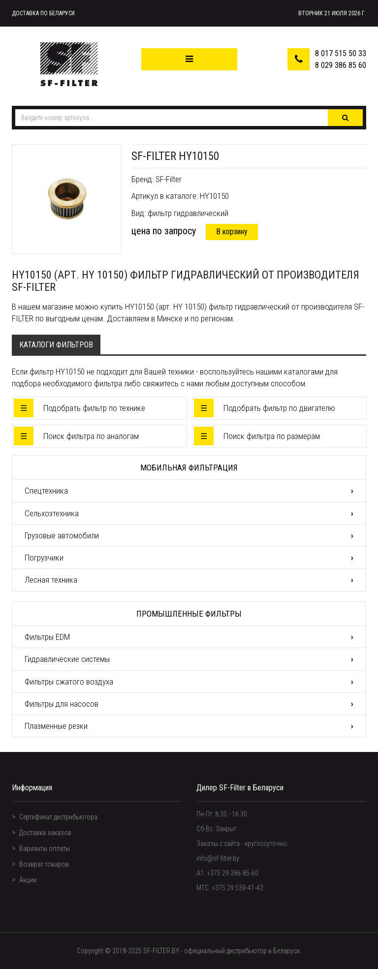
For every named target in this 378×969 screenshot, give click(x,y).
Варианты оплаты (44, 848)
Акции (27, 880)
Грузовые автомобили (62, 535)
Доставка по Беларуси (43, 13)
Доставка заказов (45, 833)
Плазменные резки (56, 726)
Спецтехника (46, 491)
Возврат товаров (44, 864)
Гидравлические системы (67, 659)
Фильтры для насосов (61, 704)
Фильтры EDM (47, 637)
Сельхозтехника (52, 513)
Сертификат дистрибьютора (58, 817)
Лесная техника (51, 580)
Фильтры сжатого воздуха (69, 682)
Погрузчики (44, 558)
